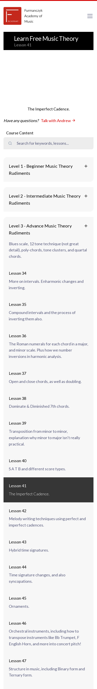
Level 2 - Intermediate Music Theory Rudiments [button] (45, 199)
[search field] (52, 143)
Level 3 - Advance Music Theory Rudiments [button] (40, 229)
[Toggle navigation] (89, 16)
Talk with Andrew (58, 120)
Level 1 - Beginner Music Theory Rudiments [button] (41, 169)
